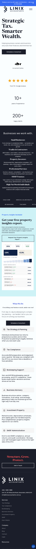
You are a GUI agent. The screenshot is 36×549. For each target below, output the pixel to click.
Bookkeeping (6, 508)
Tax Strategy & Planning (17, 329)
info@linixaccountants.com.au (11, 495)
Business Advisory (14, 390)
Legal (3, 537)
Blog (3, 531)
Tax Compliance (13, 349)
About (4, 528)
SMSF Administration (16, 430)
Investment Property (15, 410)
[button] (30, 9)
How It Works (6, 520)
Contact (4, 534)
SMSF (3, 517)
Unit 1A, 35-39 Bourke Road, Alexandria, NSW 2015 (17, 492)
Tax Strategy (6, 503)
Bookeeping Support (15, 370)
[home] (14, 9)
